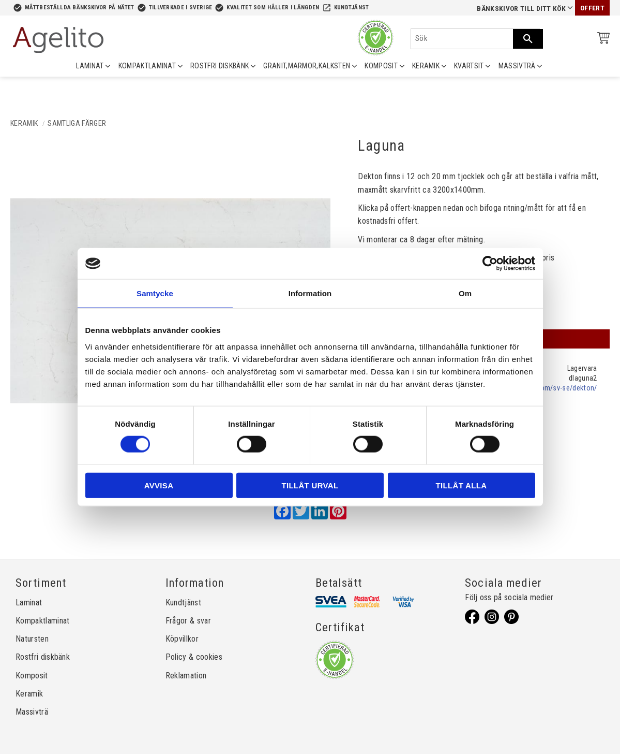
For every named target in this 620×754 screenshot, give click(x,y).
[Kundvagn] (601, 40)
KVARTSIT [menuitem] (469, 66)
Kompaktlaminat (42, 621)
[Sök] (528, 39)
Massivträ (32, 712)
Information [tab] (310, 293)
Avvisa (159, 485)
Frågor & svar (188, 621)
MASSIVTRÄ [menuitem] (517, 66)
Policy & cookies (193, 657)
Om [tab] (465, 293)
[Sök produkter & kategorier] (462, 39)
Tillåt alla (461, 485)
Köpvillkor (182, 639)
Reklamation (186, 675)
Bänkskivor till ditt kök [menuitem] (521, 8)
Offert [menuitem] (592, 8)
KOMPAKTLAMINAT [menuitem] (147, 66)
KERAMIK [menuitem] (426, 66)
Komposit (32, 675)
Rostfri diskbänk (43, 657)
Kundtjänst (351, 7)
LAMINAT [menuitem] (89, 66)
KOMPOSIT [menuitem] (381, 66)
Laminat (29, 602)
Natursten (32, 639)
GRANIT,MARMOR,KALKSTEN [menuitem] (306, 66)
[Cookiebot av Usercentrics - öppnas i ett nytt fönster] (490, 263)
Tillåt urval (310, 485)
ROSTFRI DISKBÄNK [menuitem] (219, 66)
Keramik (29, 694)
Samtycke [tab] (155, 293)
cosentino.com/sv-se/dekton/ (550, 388)
